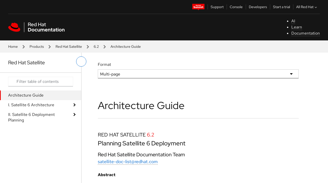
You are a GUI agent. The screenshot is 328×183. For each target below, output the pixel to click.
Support (217, 7)
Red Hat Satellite (69, 46)
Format (104, 64)
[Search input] (40, 81)
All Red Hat (307, 7)
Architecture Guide (26, 95)
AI (293, 21)
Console (236, 7)
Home (13, 46)
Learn (296, 27)
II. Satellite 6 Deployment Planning (31, 117)
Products (37, 46)
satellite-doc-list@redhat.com (128, 161)
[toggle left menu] (81, 61)
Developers (258, 7)
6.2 (96, 46)
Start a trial (281, 7)
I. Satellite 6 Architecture (31, 105)
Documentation (305, 33)
